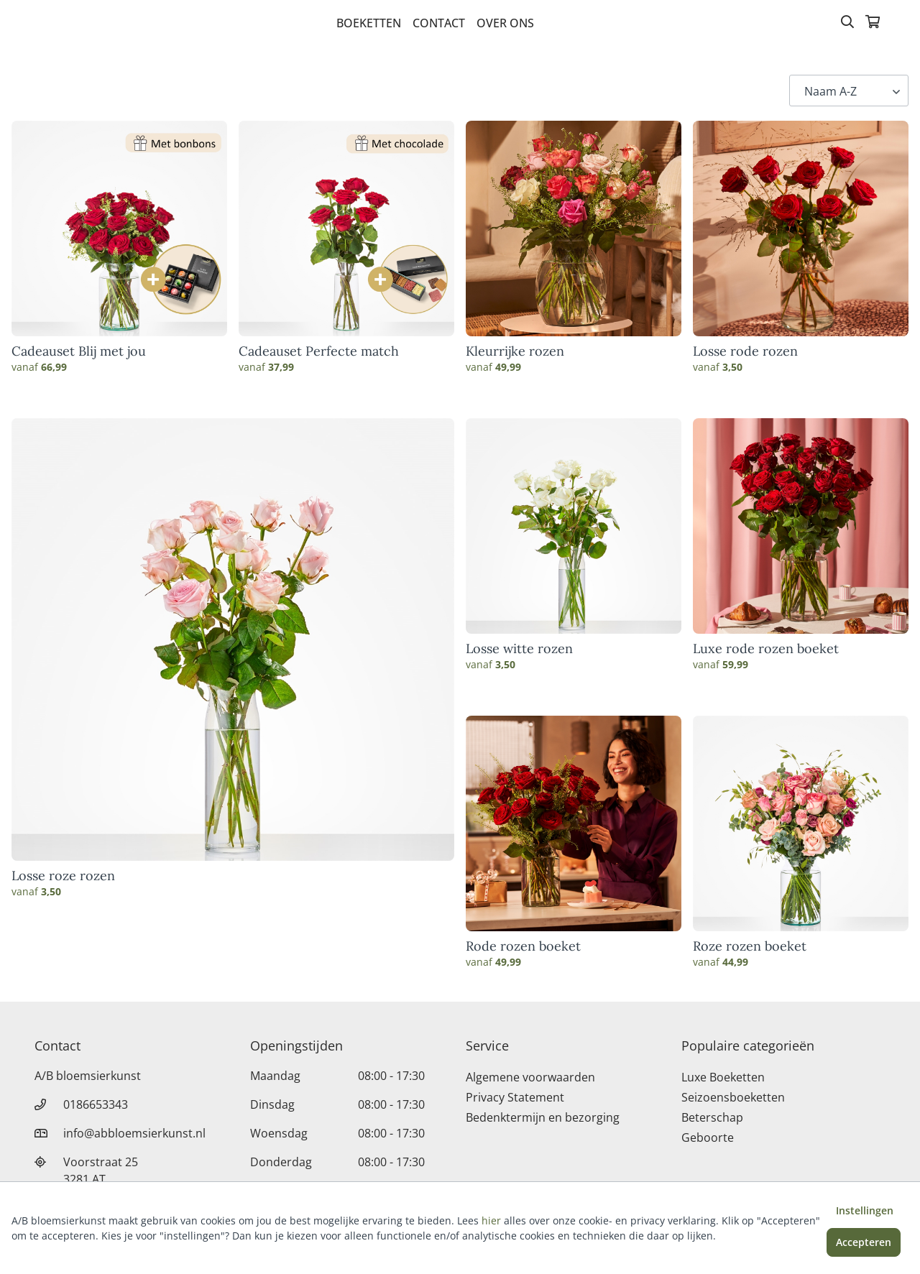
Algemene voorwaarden (530, 1077)
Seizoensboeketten (733, 1097)
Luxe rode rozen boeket (766, 649)
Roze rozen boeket (749, 946)
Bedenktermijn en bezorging (543, 1117)
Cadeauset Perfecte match (319, 351)
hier (491, 1220)
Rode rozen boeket (523, 946)
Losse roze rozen (63, 876)
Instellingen (864, 1210)
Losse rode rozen (745, 351)
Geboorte (707, 1137)
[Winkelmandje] (873, 23)
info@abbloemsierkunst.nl (134, 1133)
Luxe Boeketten (723, 1077)
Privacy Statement (515, 1097)
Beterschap (712, 1117)
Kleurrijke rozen (515, 351)
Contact (439, 23)
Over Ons (505, 23)
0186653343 (95, 1104)
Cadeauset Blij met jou (79, 351)
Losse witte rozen (519, 649)
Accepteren (863, 1242)
